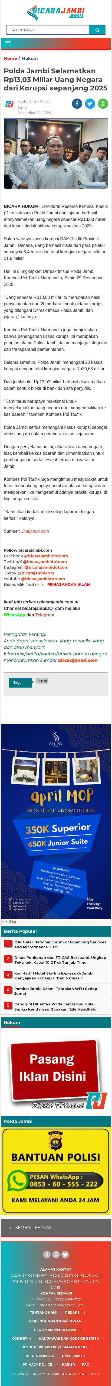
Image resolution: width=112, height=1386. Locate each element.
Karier (68, 1364)
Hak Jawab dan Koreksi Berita (69, 1338)
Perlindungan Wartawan (55, 1321)
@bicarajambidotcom (46, 556)
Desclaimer (73, 1356)
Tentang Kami (43, 1312)
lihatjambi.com (35, 531)
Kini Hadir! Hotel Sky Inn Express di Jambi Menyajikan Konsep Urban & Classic (54, 975)
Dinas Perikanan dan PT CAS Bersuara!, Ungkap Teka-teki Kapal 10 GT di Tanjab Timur (60, 960)
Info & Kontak (40, 1356)
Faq (86, 1364)
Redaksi (73, 1312)
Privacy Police (37, 1364)
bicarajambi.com (78, 660)
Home (10, 58)
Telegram (44, 615)
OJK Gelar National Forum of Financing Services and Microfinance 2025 (60, 944)
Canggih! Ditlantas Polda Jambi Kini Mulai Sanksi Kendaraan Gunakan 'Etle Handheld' (55, 1006)
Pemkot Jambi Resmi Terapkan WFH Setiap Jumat (55, 991)
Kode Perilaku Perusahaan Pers (55, 1347)
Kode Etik (21, 1338)
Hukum (30, 58)
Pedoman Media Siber (55, 1330)
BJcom (53, 1374)
